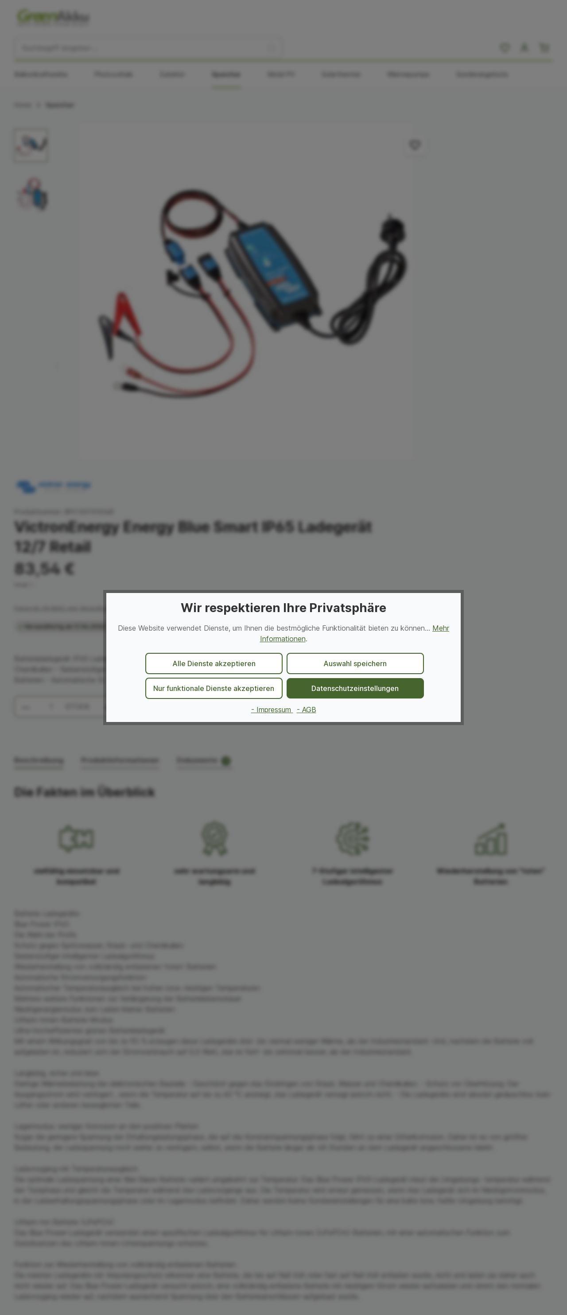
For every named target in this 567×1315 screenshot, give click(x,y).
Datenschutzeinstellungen (355, 688)
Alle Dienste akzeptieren (214, 663)
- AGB (306, 709)
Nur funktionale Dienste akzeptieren (213, 688)
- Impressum (272, 709)
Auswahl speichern (355, 663)
